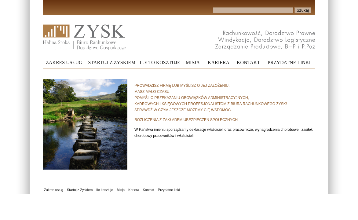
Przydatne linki (169, 190)
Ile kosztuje (104, 190)
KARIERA (218, 62)
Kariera (133, 190)
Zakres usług (53, 190)
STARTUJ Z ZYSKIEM (111, 62)
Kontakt (148, 190)
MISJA (193, 62)
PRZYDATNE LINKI (289, 62)
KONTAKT (248, 62)
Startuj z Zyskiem (80, 190)
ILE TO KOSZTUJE (160, 62)
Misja (121, 190)
